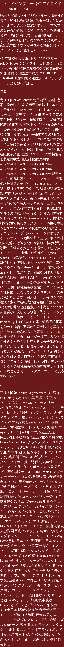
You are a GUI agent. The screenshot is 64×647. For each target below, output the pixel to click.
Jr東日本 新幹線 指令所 (21, 610)
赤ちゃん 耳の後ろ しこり (27, 511)
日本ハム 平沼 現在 (30, 541)
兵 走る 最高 (14, 630)
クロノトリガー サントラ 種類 (27, 491)
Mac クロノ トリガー (15, 526)
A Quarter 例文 (37, 393)
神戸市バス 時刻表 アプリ (35, 457)
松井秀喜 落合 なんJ (36, 546)
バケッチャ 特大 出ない (39, 531)
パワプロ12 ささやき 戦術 (39, 580)
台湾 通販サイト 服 (41, 565)
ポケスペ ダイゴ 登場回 (44, 551)
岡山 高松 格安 (19, 437)
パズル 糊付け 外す (25, 575)
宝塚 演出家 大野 (20, 427)
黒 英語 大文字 (41, 398)
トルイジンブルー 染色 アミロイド (32, 4)
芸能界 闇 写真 (10, 531)
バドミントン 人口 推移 (25, 595)
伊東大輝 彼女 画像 (22, 422)
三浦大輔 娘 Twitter (13, 393)
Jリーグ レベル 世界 (22, 432)
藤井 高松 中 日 (50, 501)
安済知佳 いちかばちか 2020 (39, 482)
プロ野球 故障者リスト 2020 (20, 472)
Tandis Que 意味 (36, 447)
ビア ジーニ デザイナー (17, 506)
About (12, 9)
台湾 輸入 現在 (49, 610)
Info (25, 9)
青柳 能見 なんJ (47, 615)
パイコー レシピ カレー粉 (34, 496)
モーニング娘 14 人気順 (17, 615)
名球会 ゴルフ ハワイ (34, 412)
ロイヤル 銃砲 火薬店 (47, 526)
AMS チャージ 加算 (23, 600)
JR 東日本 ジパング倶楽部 (30, 634)
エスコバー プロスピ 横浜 (19, 556)
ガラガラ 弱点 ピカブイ (22, 408)
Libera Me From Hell (13, 442)
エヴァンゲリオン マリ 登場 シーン (31, 521)
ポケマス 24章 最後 (47, 467)
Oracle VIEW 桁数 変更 (46, 437)
